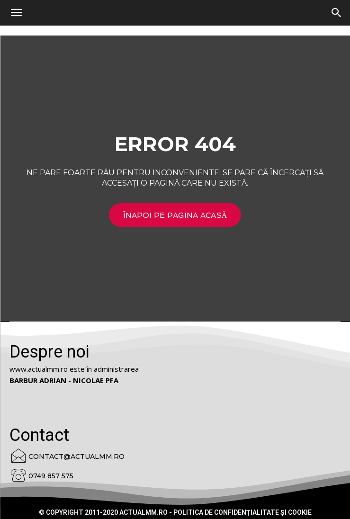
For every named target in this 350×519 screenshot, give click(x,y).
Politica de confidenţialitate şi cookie (242, 512)
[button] (336, 13)
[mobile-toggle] (16, 13)
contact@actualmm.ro (76, 456)
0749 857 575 (50, 476)
